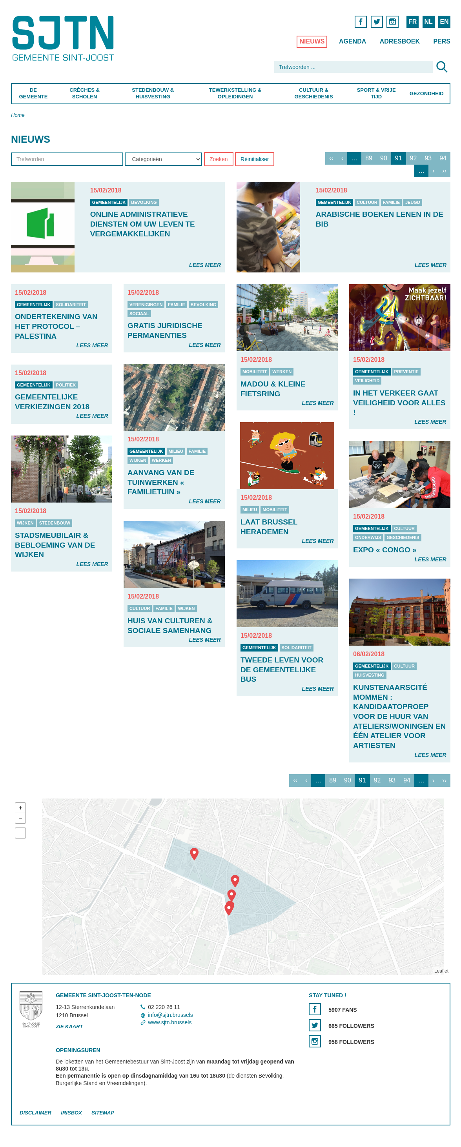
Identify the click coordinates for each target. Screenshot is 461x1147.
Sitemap (102, 1113)
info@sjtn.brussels (170, 1015)
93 (428, 158)
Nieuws (311, 41)
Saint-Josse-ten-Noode (64, 38)
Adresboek (399, 41)
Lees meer (205, 265)
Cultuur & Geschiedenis (313, 93)
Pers (441, 41)
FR (412, 21)
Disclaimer (35, 1113)
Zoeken (218, 159)
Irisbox (71, 1113)
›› (444, 170)
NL (428, 21)
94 (442, 158)
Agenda (352, 41)
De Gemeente (33, 93)
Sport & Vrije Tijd (376, 93)
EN (444, 21)
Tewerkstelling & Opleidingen (235, 93)
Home (18, 115)
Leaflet (441, 971)
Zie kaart (69, 1026)
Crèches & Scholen (84, 93)
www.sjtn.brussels (169, 1022)
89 (368, 158)
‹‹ (331, 158)
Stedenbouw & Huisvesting (153, 93)
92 (413, 158)
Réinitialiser (255, 159)
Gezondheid (427, 93)
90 (383, 158)
